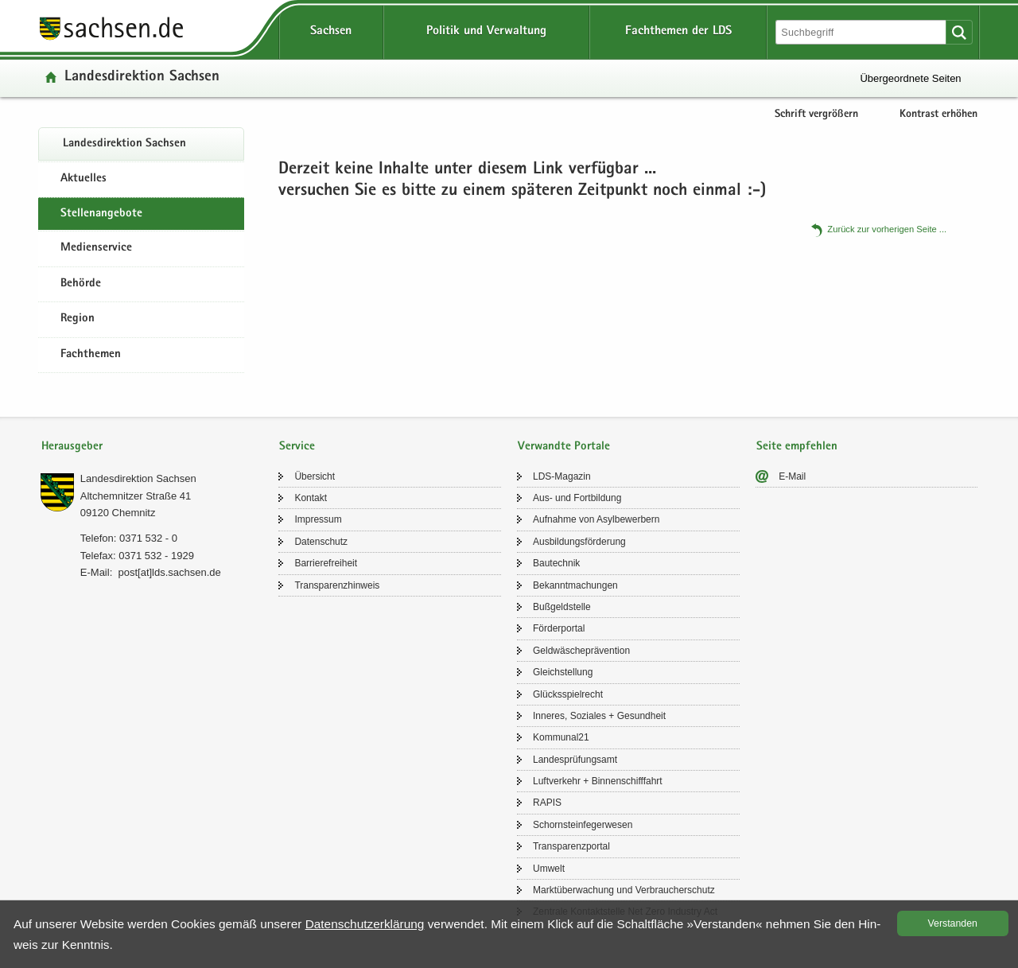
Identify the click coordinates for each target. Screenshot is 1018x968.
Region (77, 319)
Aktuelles (83, 179)
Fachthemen (90, 354)
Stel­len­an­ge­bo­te (101, 214)
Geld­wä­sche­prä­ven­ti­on (581, 650)
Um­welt (549, 868)
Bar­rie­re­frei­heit (325, 563)
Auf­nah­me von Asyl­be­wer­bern (596, 519)
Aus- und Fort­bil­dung (577, 497)
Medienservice (96, 248)
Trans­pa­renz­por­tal (571, 846)
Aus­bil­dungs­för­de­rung (579, 541)
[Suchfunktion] (862, 32)
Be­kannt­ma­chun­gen (575, 585)
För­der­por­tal (559, 628)
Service (297, 447)
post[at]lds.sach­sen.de (169, 572)
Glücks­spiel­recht (568, 694)
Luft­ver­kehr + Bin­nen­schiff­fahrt (597, 781)
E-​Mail (792, 476)
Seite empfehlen (796, 447)
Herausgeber (72, 447)
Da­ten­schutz (321, 541)
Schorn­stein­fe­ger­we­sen (582, 824)
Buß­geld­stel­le (562, 606)
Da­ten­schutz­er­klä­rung (365, 924)
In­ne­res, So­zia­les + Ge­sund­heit (599, 715)
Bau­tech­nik (556, 563)
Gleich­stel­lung (563, 672)
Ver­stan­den (952, 923)
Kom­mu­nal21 (561, 737)
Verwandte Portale (564, 447)
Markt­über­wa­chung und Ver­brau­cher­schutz (624, 890)
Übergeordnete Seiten (910, 78)
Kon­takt (310, 497)
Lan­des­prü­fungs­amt (575, 759)
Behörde (80, 284)
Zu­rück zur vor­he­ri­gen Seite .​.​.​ (886, 229)
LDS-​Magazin (562, 476)
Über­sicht (314, 476)
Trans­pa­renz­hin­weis (336, 585)
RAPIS (547, 802)
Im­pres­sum (317, 519)
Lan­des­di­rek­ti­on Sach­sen (142, 77)
